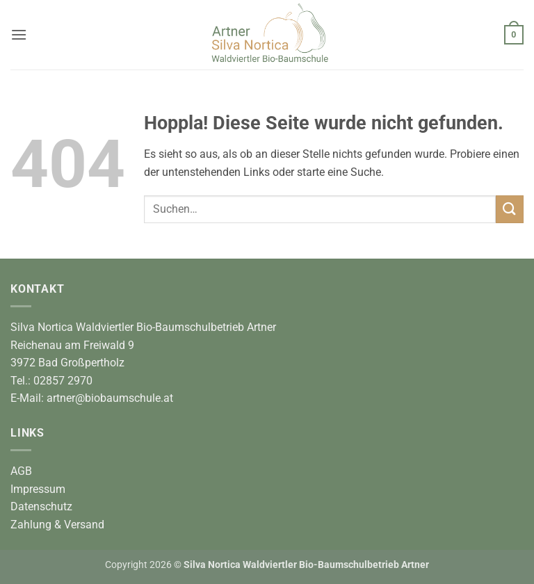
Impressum (37, 489)
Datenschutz (41, 506)
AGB (21, 471)
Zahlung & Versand (57, 524)
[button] (18, 34)
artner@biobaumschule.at (110, 398)
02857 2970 (62, 380)
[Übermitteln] (510, 208)
